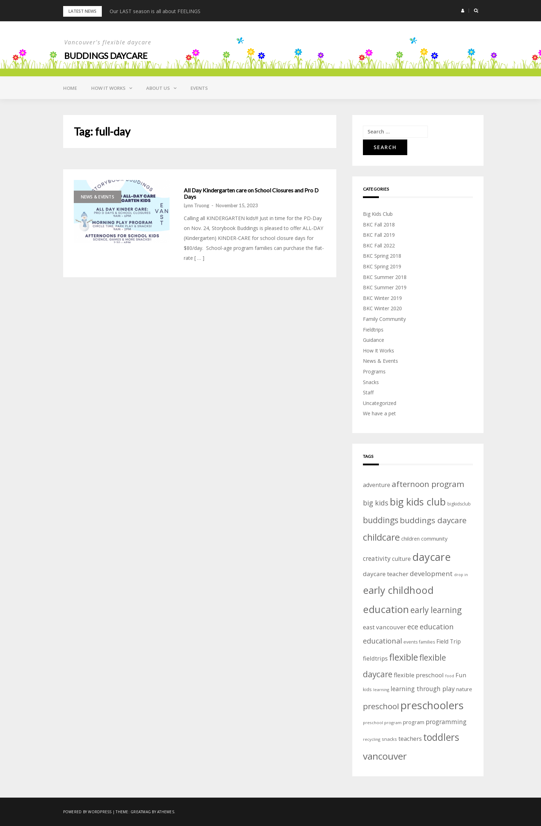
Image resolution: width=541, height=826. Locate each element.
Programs (374, 371)
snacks (389, 739)
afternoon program (428, 483)
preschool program (382, 722)
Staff (368, 392)
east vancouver (384, 627)
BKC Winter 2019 (382, 298)
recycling (371, 739)
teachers (410, 738)
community (434, 538)
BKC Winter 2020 (382, 308)
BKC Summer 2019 (385, 287)
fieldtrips (375, 658)
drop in (461, 574)
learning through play (423, 688)
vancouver (385, 756)
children (410, 538)
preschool (381, 706)
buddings (380, 520)
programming (446, 721)
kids (367, 689)
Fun (461, 675)
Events (199, 88)
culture (401, 559)
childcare (381, 537)
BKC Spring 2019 (382, 266)
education (437, 626)
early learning (436, 610)
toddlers (441, 737)
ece (412, 626)
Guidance (373, 340)
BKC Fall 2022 (379, 245)
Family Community (384, 319)
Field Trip (448, 641)
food (449, 675)
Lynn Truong (196, 205)
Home (70, 88)
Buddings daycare (106, 55)
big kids (375, 503)
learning (381, 689)
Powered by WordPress (87, 811)
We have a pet (379, 413)
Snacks (371, 382)
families (427, 642)
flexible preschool (419, 675)
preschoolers (432, 705)
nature (464, 689)
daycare (431, 557)
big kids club (418, 501)
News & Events (97, 197)
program (413, 722)
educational (382, 641)
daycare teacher (385, 574)
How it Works (108, 88)
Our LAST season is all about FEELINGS (155, 11)
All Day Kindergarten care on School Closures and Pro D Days (251, 193)
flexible (403, 657)
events (410, 642)
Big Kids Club (378, 213)
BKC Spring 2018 (382, 255)
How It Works (378, 350)
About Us (158, 88)
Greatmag (141, 811)
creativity (377, 558)
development (431, 573)
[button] (463, 11)
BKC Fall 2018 (379, 224)
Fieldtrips (373, 329)
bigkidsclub (459, 504)
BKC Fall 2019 (379, 234)
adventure (376, 485)
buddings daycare (433, 520)
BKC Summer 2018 (385, 277)
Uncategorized (379, 403)
